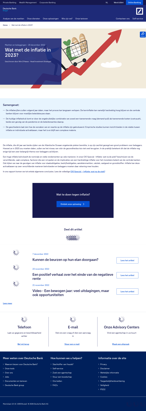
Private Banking (9, 2)
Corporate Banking (48, 2)
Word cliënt (119, 2)
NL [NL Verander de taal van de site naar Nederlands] (107, 2)
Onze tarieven (81, 18)
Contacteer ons (123, 18)
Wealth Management (28, 2)
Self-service (137, 18)
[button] (33, 19)
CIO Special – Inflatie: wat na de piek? (87, 171)
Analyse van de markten (13, 18)
